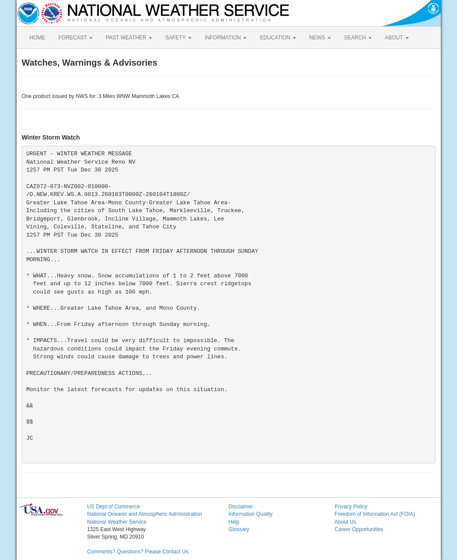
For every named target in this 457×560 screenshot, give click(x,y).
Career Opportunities (359, 529)
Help (233, 522)
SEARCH (358, 38)
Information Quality (250, 514)
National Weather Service (117, 522)
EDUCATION (278, 38)
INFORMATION (226, 38)
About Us (345, 522)
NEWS (320, 38)
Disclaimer (240, 507)
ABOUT (396, 38)
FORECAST (76, 38)
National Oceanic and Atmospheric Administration (144, 514)
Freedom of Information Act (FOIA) (375, 514)
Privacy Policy (351, 507)
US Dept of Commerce (113, 507)
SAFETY (178, 38)
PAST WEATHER (129, 38)
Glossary (238, 529)
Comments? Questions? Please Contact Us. (138, 552)
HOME (37, 38)
